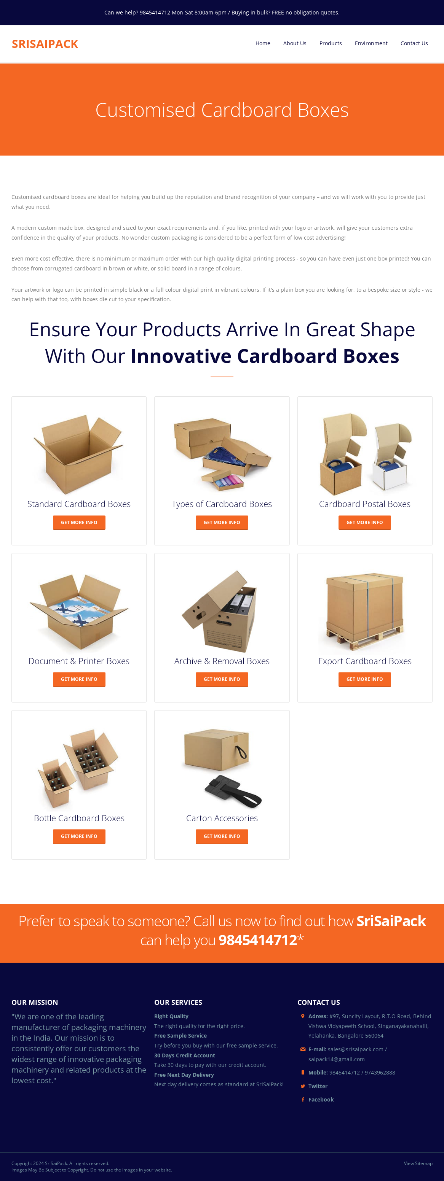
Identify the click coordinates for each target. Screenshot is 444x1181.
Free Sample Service (180, 1035)
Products (330, 43)
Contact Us (414, 43)
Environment (371, 43)
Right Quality (171, 1016)
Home (263, 43)
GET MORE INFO (79, 522)
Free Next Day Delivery (184, 1074)
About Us (295, 43)
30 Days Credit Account (184, 1055)
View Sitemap (418, 1163)
